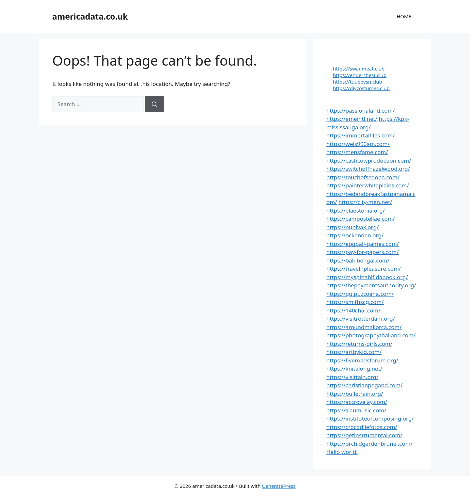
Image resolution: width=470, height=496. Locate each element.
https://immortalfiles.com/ (360, 135)
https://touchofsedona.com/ (363, 177)
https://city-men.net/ (365, 202)
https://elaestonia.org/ (355, 210)
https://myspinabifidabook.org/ (367, 277)
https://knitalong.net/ (354, 368)
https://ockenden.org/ (355, 235)
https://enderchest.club (359, 75)
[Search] (154, 104)
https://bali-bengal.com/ (357, 260)
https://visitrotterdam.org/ (360, 318)
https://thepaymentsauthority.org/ (371, 285)
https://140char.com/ (353, 310)
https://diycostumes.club (361, 88)
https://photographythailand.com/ (370, 335)
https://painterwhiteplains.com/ (367, 185)
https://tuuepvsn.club (357, 81)
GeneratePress (278, 486)
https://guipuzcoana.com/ (360, 293)
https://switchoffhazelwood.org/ (368, 168)
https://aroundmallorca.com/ (364, 327)
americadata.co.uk (90, 16)
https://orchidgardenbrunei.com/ (369, 443)
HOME (404, 16)
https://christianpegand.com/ (364, 385)
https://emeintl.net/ (351, 118)
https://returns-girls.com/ (359, 343)
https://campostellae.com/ (360, 218)
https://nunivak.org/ (352, 227)
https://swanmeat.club (358, 68)
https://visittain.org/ (352, 377)
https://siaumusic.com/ (356, 410)
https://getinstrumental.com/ (364, 435)
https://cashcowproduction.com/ (368, 160)
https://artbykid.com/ (354, 352)
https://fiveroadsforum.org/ (362, 360)
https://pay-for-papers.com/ (362, 252)
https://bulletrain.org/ (354, 393)
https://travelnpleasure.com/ (363, 268)
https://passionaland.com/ (360, 110)
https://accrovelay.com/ (356, 402)
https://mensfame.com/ (357, 152)
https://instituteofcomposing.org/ (370, 418)
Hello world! (342, 452)
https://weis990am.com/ (358, 144)
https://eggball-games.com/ (362, 244)
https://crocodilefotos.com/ (361, 427)
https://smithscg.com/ (355, 302)
